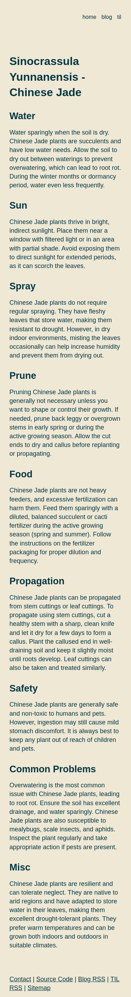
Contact (20, 979)
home (89, 17)
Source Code (54, 979)
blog (107, 17)
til (119, 17)
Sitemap (39, 987)
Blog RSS (91, 979)
